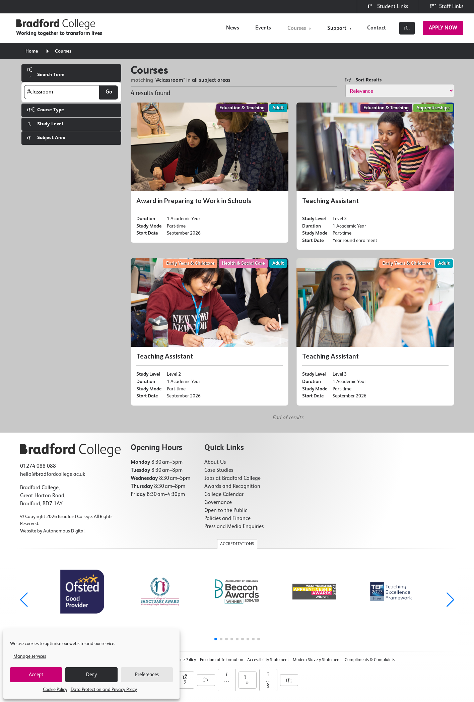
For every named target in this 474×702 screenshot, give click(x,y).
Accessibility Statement (268, 660)
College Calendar (224, 494)
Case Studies (218, 470)
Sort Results (363, 79)
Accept (36, 674)
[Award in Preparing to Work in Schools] (209, 173)
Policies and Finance (227, 518)
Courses (296, 28)
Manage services (29, 656)
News (232, 28)
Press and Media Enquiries (234, 526)
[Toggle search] (407, 28)
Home (31, 51)
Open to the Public (225, 510)
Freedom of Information (221, 660)
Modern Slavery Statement (317, 660)
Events (263, 28)
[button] (450, 599)
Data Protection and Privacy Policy (104, 689)
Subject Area (46, 137)
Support (336, 28)
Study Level (45, 123)
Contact (376, 28)
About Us (215, 462)
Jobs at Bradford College (232, 478)
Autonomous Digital (63, 531)
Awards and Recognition (232, 486)
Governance (218, 502)
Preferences (147, 674)
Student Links (388, 6)
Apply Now (443, 28)
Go (109, 92)
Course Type (45, 109)
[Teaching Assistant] (375, 176)
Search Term (45, 72)
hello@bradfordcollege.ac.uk (52, 474)
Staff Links (446, 6)
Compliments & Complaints (370, 660)
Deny (91, 674)
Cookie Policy (55, 689)
